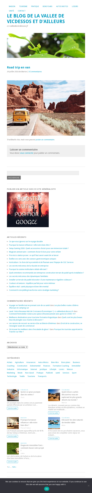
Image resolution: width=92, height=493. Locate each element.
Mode (20, 373)
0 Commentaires (35, 72)
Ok (47, 489)
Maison (12, 6)
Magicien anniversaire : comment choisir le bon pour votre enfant (35, 252)
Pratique (35, 6)
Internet (33, 369)
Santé (11, 11)
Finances (46, 366)
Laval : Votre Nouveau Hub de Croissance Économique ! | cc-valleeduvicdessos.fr (41, 311)
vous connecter (26, 153)
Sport (74, 373)
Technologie (12, 376)
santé (58, 373)
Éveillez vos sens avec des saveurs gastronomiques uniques (32, 259)
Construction (22, 366)
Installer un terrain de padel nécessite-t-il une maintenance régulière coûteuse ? (40, 280)
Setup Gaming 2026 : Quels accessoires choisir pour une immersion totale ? (39, 248)
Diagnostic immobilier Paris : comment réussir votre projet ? (32, 448)
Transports (42, 376)
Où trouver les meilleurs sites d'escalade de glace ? (29, 329)
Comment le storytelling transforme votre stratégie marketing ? (34, 290)
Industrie (10, 369)
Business (76, 362)
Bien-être (55, 362)
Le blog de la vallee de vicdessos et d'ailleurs (36, 18)
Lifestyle (53, 369)
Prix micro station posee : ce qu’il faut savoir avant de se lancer (34, 255)
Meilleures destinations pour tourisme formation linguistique (33, 317)
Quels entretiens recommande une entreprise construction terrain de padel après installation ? (46, 273)
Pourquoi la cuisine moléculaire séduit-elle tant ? (28, 269)
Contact (21, 11)
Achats (9, 362)
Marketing (11, 373)
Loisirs (75, 6)
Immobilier (76, 366)
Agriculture (19, 362)
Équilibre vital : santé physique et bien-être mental (28, 287)
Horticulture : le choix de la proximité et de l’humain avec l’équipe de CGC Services (41, 262)
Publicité (49, 373)
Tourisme (23, 6)
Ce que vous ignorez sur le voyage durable (26, 241)
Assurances (30, 362)
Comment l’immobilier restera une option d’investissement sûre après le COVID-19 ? (42, 314)
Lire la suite (12, 408)
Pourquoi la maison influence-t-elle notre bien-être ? (30, 245)
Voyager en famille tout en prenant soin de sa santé (29, 305)
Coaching (10, 366)
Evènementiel (35, 366)
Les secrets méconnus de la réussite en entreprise (28, 266)
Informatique (22, 369)
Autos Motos (62, 6)
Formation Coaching (61, 366)
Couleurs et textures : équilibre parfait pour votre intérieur (32, 283)
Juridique (43, 369)
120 (13, 467)
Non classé (29, 373)
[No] (88, 485)
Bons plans (47, 6)
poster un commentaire (45, 140)
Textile (22, 376)
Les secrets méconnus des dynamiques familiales (28, 276)
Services (66, 373)
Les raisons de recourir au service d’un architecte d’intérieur (32, 323)
